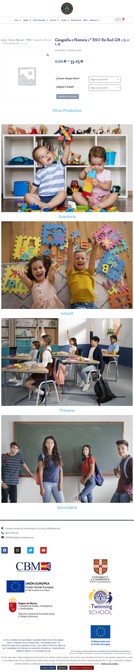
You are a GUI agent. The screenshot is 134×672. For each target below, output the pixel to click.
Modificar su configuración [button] (81, 667)
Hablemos (95, 20)
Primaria (67, 410)
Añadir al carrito (67, 96)
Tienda (65, 20)
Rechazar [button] (62, 667)
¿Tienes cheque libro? (68, 78)
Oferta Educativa (40, 20)
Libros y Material (16, 40)
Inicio (17, 20)
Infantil (67, 313)
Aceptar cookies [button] (48, 667)
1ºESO (28, 40)
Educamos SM (76, 20)
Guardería (67, 216)
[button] (47, 55)
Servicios (54, 20)
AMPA (85, 20)
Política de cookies (109, 663)
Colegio (27, 20)
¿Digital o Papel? (65, 86)
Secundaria (67, 507)
